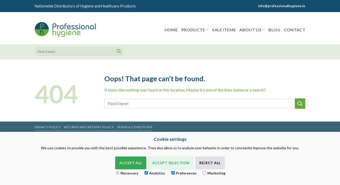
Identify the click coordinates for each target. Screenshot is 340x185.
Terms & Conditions (134, 127)
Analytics (154, 173)
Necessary (127, 173)
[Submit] (118, 51)
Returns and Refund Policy (89, 127)
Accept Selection (171, 163)
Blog (274, 29)
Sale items (224, 29)
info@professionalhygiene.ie (281, 6)
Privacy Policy (48, 127)
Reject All (209, 163)
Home (171, 29)
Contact (294, 29)
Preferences (184, 173)
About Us (252, 29)
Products (194, 29)
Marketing (214, 173)
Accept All (130, 163)
